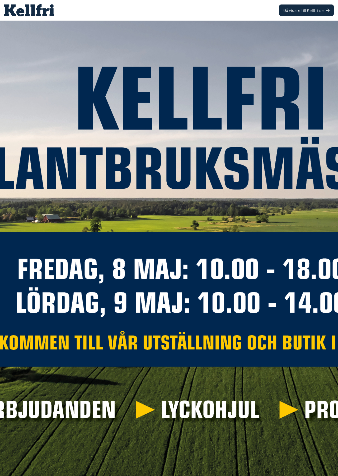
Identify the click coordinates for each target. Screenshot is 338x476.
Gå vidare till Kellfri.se (306, 10)
